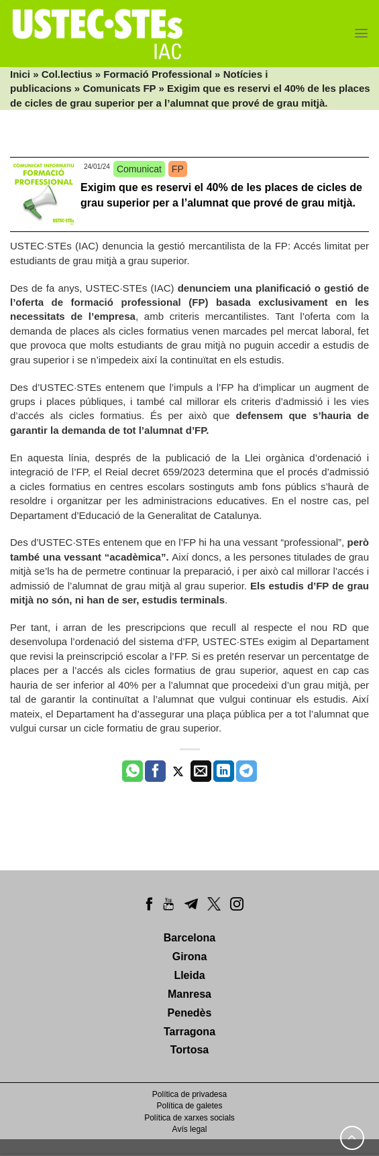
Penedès (190, 1013)
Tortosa (189, 1049)
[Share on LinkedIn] (223, 771)
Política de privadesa (189, 1094)
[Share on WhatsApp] (132, 771)
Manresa (189, 994)
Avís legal (189, 1129)
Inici (20, 74)
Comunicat (139, 169)
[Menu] (361, 33)
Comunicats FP (119, 88)
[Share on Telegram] (246, 771)
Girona (189, 956)
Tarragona (189, 1031)
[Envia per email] (201, 771)
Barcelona (189, 937)
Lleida (189, 975)
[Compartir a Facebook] (155, 771)
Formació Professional (157, 74)
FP (178, 169)
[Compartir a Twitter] (178, 771)
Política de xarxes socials (189, 1117)
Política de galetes (189, 1105)
